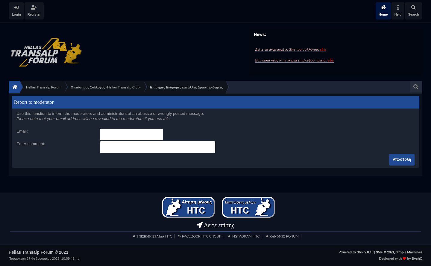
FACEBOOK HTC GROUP (201, 236)
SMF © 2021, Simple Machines (399, 252)
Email (21, 131)
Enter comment (30, 144)
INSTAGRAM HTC (245, 236)
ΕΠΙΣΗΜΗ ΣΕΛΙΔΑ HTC (154, 236)
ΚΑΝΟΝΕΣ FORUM (284, 236)
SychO (417, 258)
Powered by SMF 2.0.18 (356, 252)
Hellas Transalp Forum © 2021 (38, 252)
